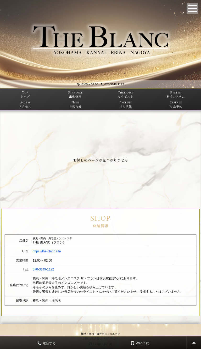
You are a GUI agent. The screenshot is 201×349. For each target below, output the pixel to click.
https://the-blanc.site (47, 251)
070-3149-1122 (112, 84)
